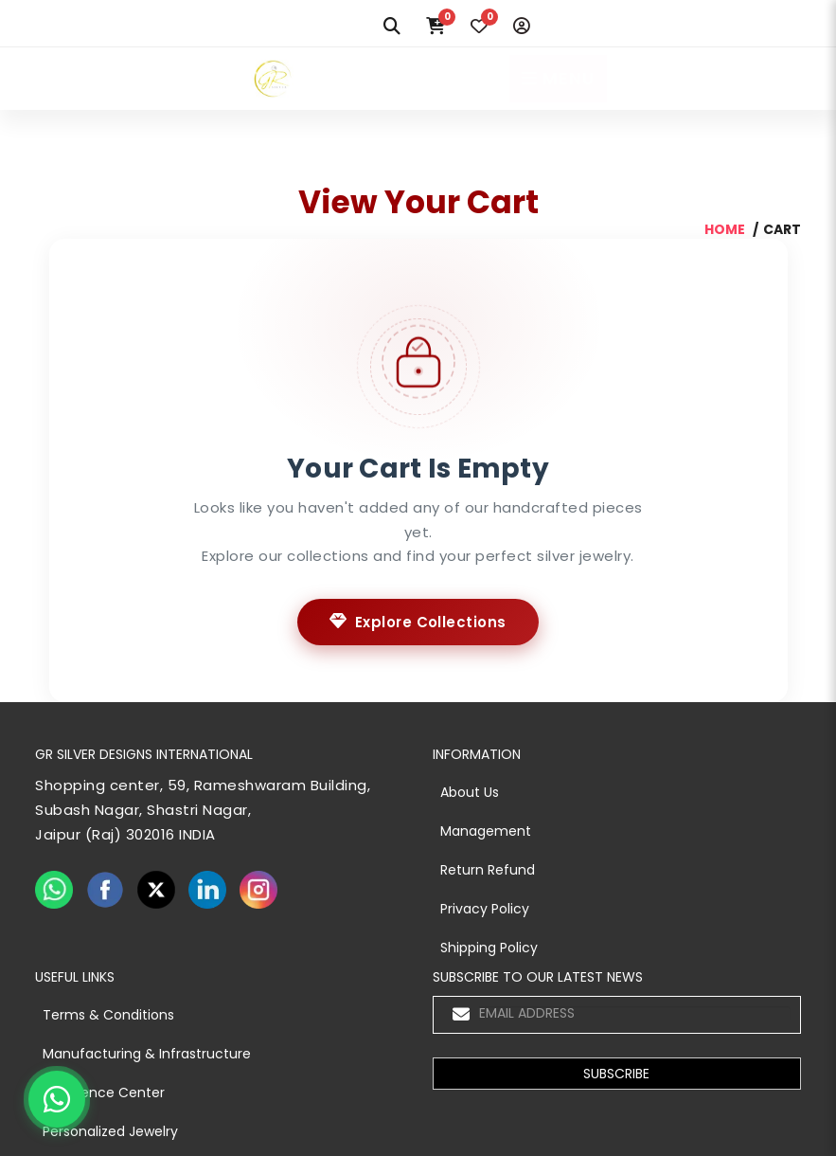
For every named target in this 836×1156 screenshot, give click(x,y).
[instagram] (258, 890)
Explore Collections (417, 622)
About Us (469, 792)
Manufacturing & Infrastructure (147, 1053)
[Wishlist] (479, 26)
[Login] (522, 26)
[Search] (392, 26)
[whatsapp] (54, 890)
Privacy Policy (484, 908)
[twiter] (156, 890)
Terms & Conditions (108, 1014)
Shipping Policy (489, 947)
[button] (617, 1073)
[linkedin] (207, 890)
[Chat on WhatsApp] (56, 1099)
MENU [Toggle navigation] (558, 78)
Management (485, 831)
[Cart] (435, 26)
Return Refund (487, 869)
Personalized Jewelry (110, 1131)
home (724, 229)
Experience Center (104, 1092)
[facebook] (105, 890)
